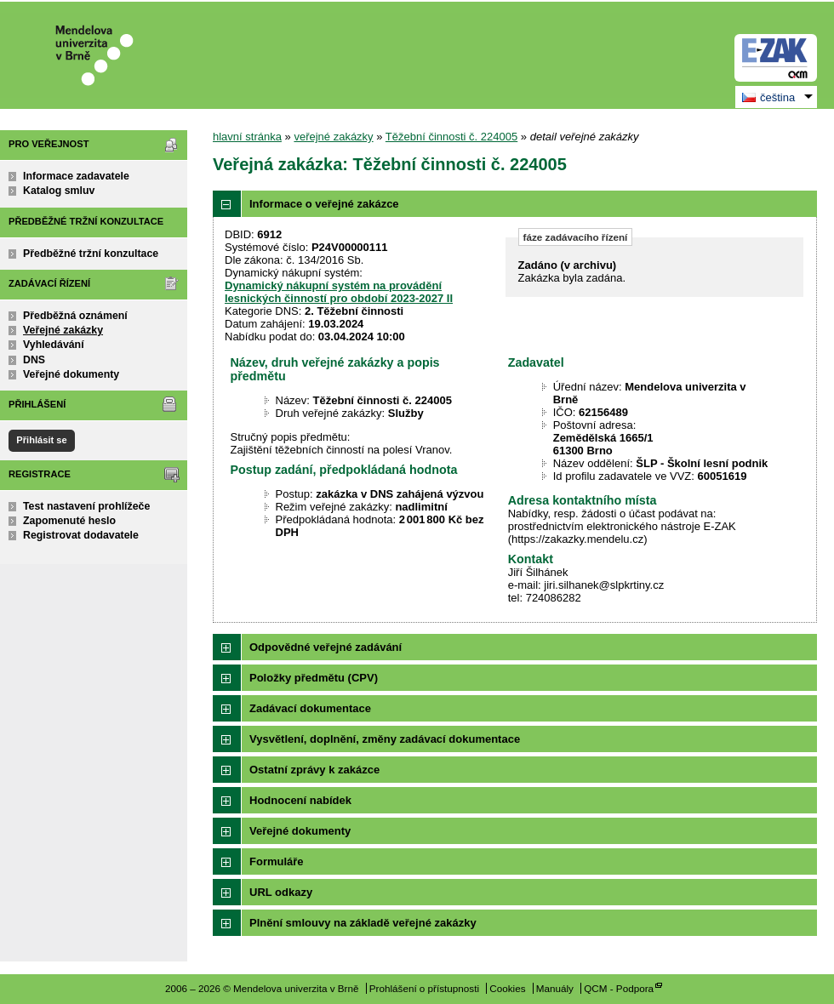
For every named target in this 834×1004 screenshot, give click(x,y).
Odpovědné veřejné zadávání (325, 647)
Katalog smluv (58, 191)
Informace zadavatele (76, 176)
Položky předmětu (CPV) (313, 677)
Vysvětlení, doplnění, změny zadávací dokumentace (384, 739)
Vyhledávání (53, 345)
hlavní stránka (247, 136)
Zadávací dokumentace (310, 708)
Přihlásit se (41, 440)
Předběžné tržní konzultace (90, 254)
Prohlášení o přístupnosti (424, 988)
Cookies (507, 988)
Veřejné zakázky (63, 330)
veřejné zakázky (333, 136)
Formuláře (276, 861)
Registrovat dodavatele (81, 535)
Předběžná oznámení (75, 316)
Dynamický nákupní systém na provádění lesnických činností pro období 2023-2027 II (339, 292)
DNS (34, 360)
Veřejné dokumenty (71, 374)
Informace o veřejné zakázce (324, 203)
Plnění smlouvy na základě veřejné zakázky (363, 922)
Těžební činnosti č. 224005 (451, 136)
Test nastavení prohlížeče (86, 506)
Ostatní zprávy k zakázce (314, 769)
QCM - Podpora (619, 988)
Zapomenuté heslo (69, 521)
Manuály (555, 988)
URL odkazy (280, 892)
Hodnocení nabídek (300, 800)
